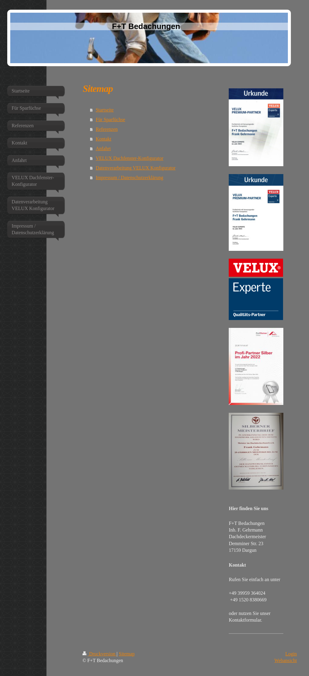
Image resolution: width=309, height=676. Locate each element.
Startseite (105, 109)
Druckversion (99, 653)
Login (291, 653)
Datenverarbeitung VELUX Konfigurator (136, 167)
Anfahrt (103, 148)
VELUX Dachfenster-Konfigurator (129, 158)
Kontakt (103, 138)
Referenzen (107, 129)
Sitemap (127, 653)
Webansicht (285, 660)
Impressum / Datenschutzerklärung (129, 177)
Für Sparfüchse (110, 119)
